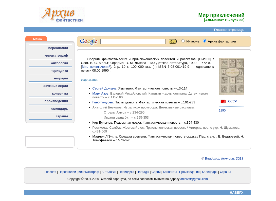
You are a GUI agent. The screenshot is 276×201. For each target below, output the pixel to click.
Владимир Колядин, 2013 (224, 158)
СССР (228, 101)
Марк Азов (100, 93)
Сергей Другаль (105, 88)
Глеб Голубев (103, 102)
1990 (222, 110)
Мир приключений (96, 67)
